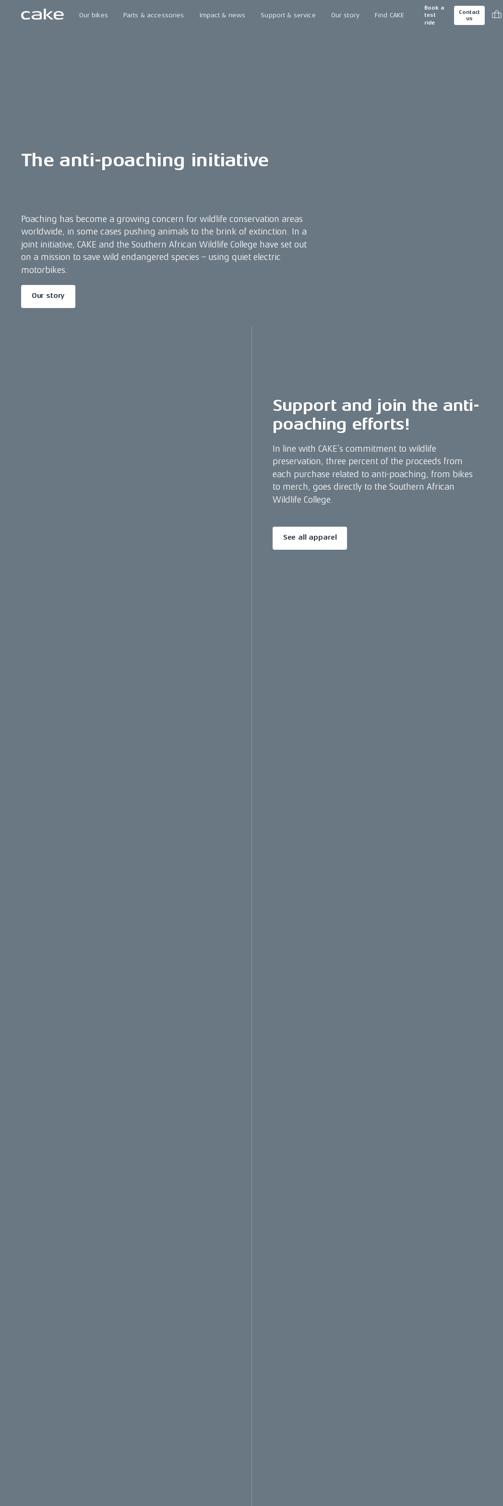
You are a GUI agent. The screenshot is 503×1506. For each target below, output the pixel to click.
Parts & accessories (153, 15)
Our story (345, 15)
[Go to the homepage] (42, 15)
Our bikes (93, 15)
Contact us (469, 15)
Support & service (288, 15)
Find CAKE (389, 15)
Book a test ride (434, 15)
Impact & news (223, 15)
